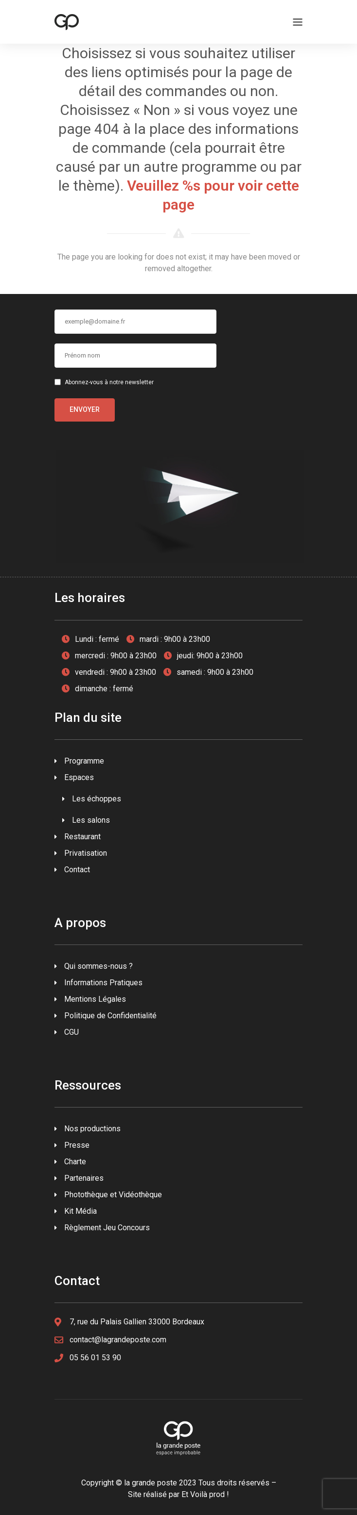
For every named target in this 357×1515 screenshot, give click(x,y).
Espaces (79, 777)
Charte (75, 1161)
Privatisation (85, 853)
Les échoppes (96, 798)
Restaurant (82, 836)
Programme (84, 761)
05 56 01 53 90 (95, 1357)
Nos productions (92, 1128)
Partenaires (84, 1178)
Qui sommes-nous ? (98, 966)
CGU (71, 1032)
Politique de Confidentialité (110, 1015)
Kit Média (80, 1211)
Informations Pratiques (103, 982)
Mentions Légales (95, 999)
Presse (76, 1145)
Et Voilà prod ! (205, 1494)
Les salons (91, 820)
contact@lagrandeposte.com (118, 1339)
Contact (77, 869)
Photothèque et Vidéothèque (113, 1194)
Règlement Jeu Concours (107, 1227)
